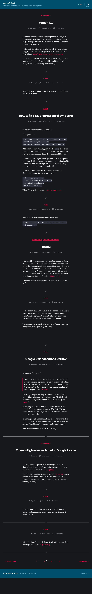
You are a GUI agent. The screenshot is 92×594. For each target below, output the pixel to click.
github (52, 285)
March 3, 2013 (46, 517)
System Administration (52, 248)
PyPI (60, 285)
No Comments (60, 29)
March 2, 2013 (46, 550)
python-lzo (46, 22)
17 (60, 577)
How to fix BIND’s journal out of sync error (46, 119)
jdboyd (34, 29)
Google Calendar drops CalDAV (46, 367)
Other (46, 79)
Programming (46, 16)
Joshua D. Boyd (10, 3)
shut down (60, 490)
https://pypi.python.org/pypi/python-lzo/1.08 (50, 55)
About (80, 4)
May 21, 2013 (46, 261)
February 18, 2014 (45, 29)
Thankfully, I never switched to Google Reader (46, 462)
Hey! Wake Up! (46, 561)
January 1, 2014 (45, 84)
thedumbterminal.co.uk (54, 198)
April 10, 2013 (46, 311)
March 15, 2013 (45, 374)
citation (45, 399)
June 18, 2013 (46, 217)
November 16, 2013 (46, 129)
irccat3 (45, 254)
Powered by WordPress (29, 589)
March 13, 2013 (45, 472)
